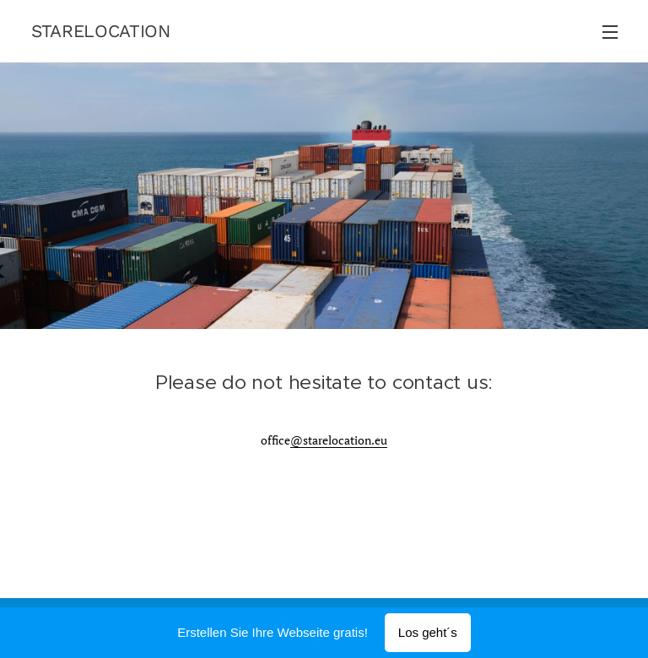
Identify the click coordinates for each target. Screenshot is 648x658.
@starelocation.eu (338, 440)
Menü (610, 32)
